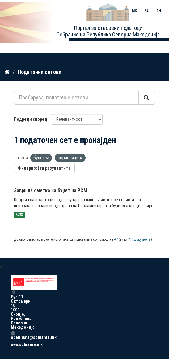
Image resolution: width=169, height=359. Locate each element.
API (116, 239)
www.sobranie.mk (13, 344)
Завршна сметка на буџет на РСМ (50, 190)
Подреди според (30, 119)
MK (134, 11)
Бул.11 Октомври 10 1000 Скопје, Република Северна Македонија (13, 309)
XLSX (19, 215)
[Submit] (146, 98)
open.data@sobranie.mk (13, 335)
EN (158, 11)
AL (147, 11)
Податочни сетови (39, 72)
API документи (140, 239)
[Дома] (7, 72)
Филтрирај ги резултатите (44, 168)
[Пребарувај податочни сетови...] (76, 98)
